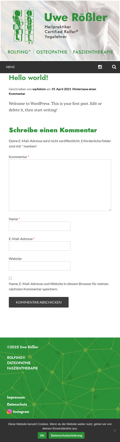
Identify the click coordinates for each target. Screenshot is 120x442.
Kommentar (19, 157)
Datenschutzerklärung (66, 435)
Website (15, 258)
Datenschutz (17, 404)
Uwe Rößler (60, 30)
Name (14, 219)
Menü (10, 67)
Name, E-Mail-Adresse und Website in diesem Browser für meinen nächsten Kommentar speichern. (59, 286)
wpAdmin (39, 89)
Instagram (21, 411)
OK (42, 435)
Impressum (16, 397)
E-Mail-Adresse (22, 239)
